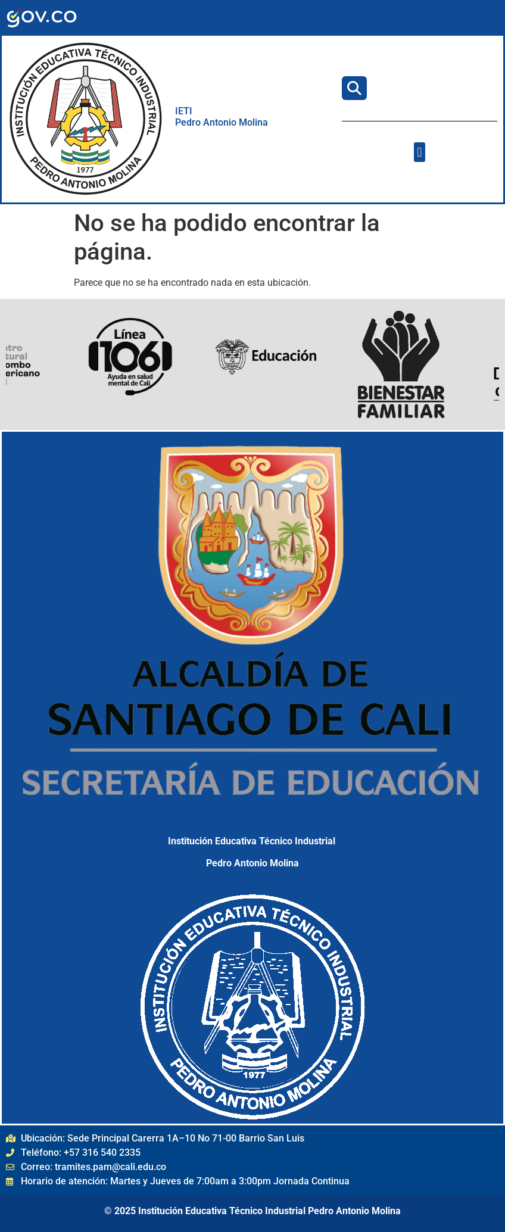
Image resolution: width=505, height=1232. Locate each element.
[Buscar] (354, 88)
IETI (185, 111)
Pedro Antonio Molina (221, 122)
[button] (419, 152)
